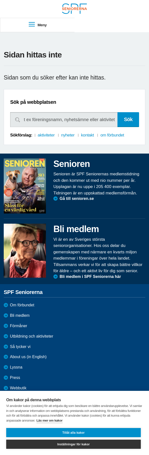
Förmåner (18, 326)
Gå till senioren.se (77, 198)
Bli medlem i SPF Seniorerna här (90, 276)
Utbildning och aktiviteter (31, 336)
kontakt (87, 135)
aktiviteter (46, 135)
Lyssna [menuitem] (16, 367)
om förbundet (112, 135)
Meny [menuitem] (37, 24)
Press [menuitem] (15, 377)
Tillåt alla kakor (73, 432)
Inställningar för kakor (73, 444)
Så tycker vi (20, 347)
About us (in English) (28, 357)
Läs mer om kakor (50, 420)
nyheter (67, 135)
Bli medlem (20, 315)
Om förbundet (22, 305)
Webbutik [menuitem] (18, 388)
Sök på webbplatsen (33, 102)
